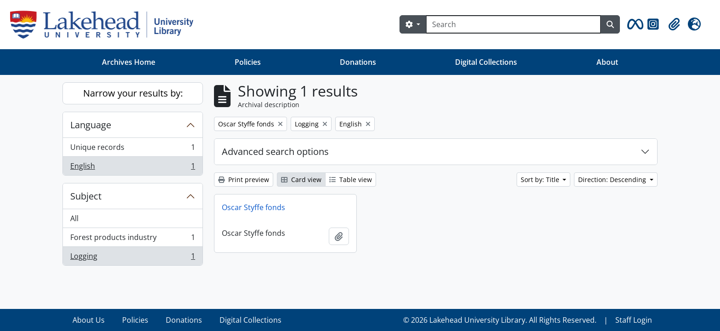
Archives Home (128, 62)
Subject (85, 196)
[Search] (513, 24)
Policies (248, 62)
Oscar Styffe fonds (253, 207)
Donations (358, 62)
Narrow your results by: (133, 93)
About (607, 62)
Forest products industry (132, 239)
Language (90, 125)
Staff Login (633, 320)
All (74, 218)
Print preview (243, 179)
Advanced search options (275, 151)
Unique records (132, 149)
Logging (132, 258)
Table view (350, 179)
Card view (301, 179)
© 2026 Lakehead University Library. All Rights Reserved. (499, 320)
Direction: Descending (613, 179)
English (132, 167)
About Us (89, 320)
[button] (634, 24)
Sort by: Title (541, 179)
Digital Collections (486, 62)
